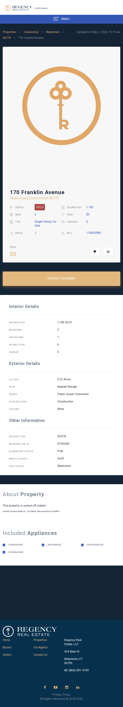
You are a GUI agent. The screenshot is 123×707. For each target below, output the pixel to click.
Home (6, 640)
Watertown (52, 32)
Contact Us (40, 654)
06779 (7, 38)
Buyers (7, 647)
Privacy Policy (61, 694)
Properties (9, 32)
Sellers (7, 654)
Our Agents (41, 647)
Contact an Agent (61, 278)
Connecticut (31, 32)
